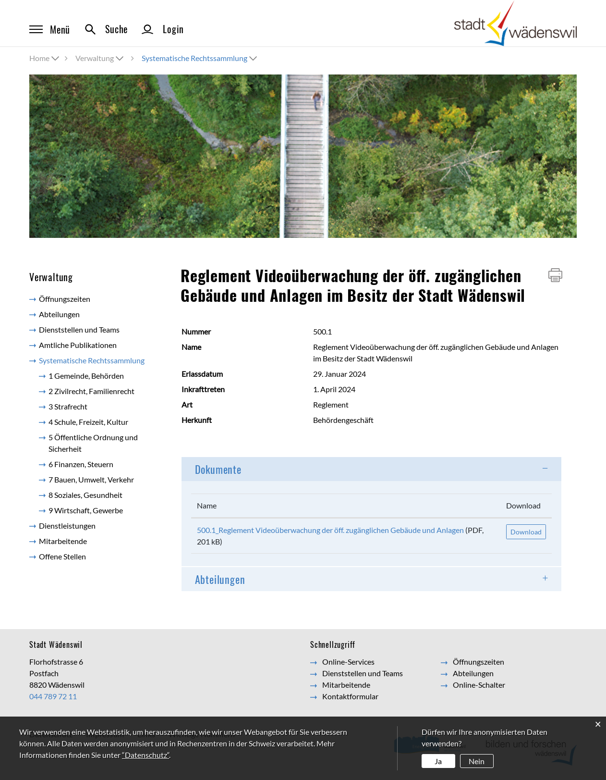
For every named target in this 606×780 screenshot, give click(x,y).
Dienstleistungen (67, 525)
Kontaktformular (350, 696)
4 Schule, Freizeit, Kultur (88, 421)
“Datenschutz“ (145, 754)
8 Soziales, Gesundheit (85, 494)
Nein (477, 761)
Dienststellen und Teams (79, 329)
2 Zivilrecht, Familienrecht (91, 391)
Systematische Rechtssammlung (99, 360)
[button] (100, 57)
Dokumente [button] (218, 469)
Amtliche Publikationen (78, 344)
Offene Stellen (62, 556)
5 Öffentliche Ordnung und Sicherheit (93, 443)
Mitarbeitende (63, 540)
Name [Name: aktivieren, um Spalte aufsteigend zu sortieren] (207, 505)
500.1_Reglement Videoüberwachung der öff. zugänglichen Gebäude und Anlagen (330, 529)
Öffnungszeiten (64, 298)
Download (526, 532)
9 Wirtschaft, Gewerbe (85, 510)
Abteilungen (59, 314)
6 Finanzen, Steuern (80, 464)
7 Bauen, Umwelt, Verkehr (91, 479)
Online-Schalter (479, 684)
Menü (49, 29)
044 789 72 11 (53, 696)
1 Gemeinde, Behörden (86, 375)
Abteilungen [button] (220, 579)
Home (39, 57)
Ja (438, 761)
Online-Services (348, 661)
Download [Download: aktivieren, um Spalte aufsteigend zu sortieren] (523, 505)
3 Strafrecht (67, 406)
